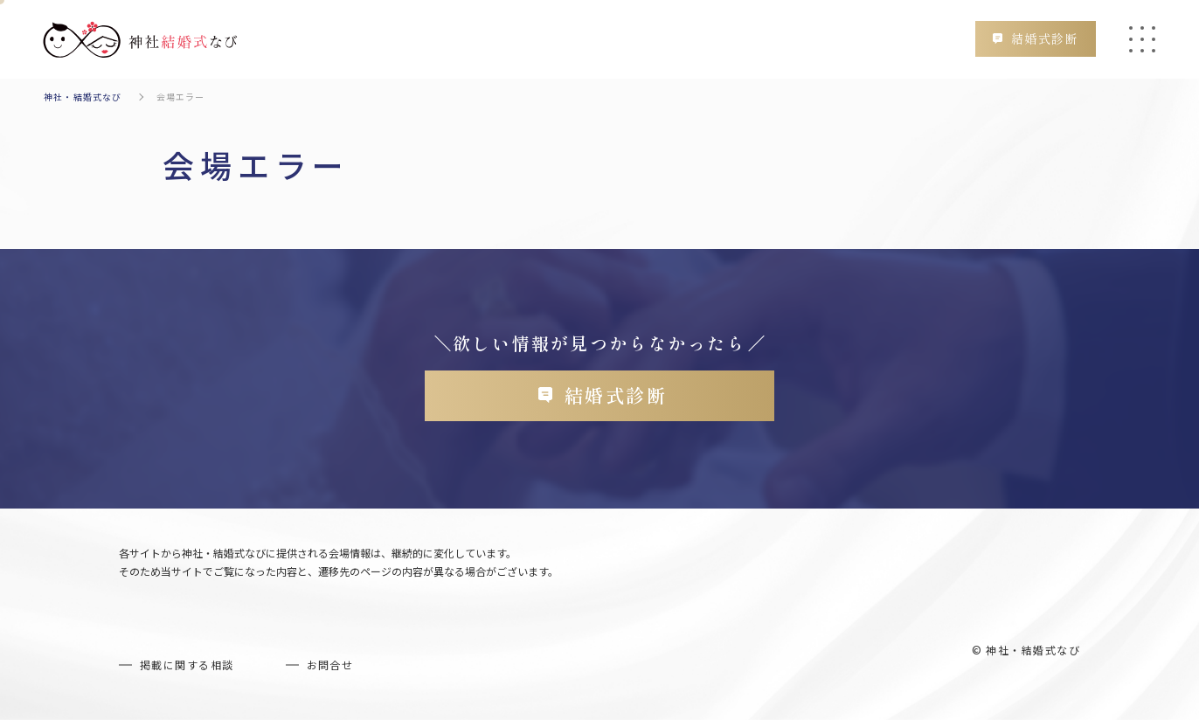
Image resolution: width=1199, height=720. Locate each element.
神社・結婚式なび (83, 96)
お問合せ (330, 664)
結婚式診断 (1044, 38)
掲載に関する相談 (187, 664)
